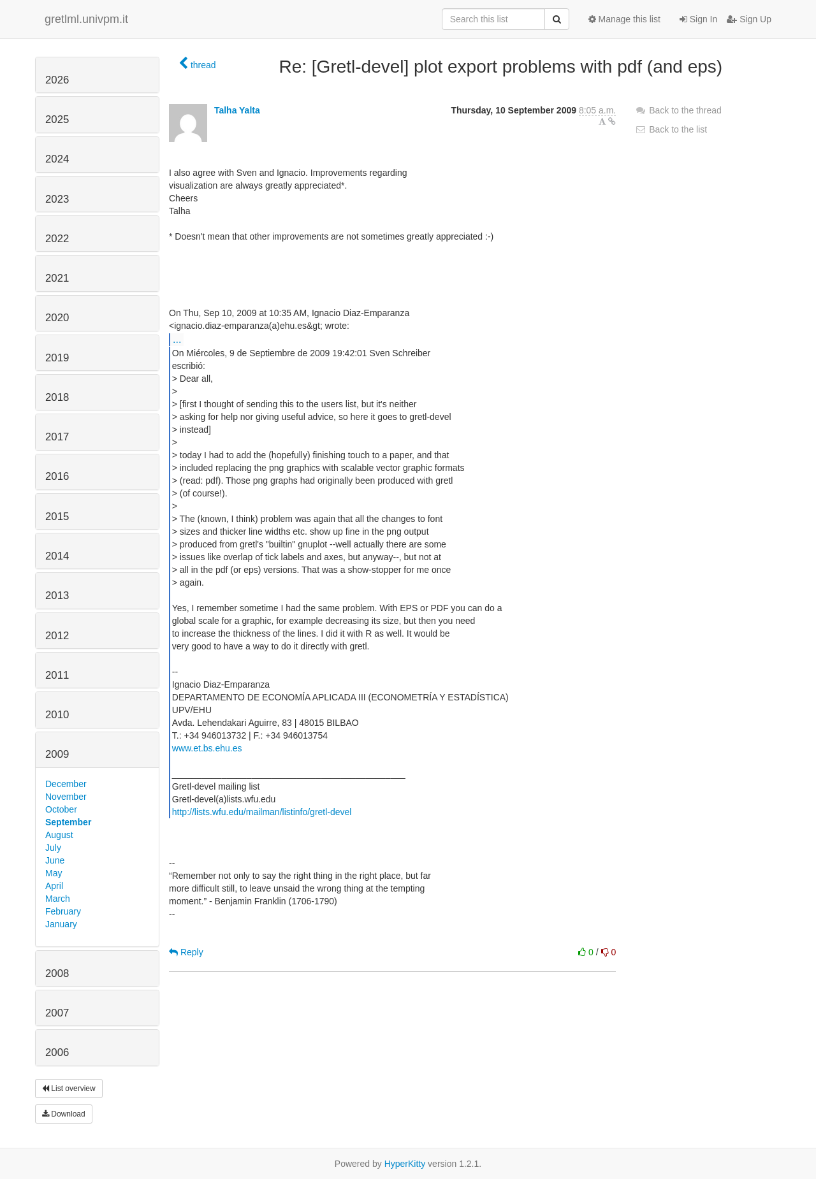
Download (63, 1114)
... (177, 339)
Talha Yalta (237, 110)
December (66, 784)
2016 (57, 476)
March (57, 898)
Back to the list (671, 129)
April (54, 886)
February (63, 911)
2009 (57, 754)
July (53, 848)
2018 (57, 397)
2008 (57, 973)
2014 (57, 556)
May (53, 873)
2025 (57, 119)
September (68, 822)
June (54, 860)
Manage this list (624, 19)
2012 (57, 636)
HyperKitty (405, 1164)
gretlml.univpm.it (86, 19)
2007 (57, 1013)
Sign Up (749, 19)
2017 (57, 437)
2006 (57, 1052)
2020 (57, 318)
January (61, 924)
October (61, 809)
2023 (57, 199)
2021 (57, 278)
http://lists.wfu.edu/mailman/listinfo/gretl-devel (262, 812)
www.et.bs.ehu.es (207, 748)
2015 (57, 516)
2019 (57, 358)
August (59, 835)
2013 (57, 596)
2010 (57, 715)
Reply (186, 952)
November (66, 797)
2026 (57, 80)
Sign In (698, 19)
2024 (57, 159)
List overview (69, 1088)
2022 (57, 239)
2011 (57, 675)
